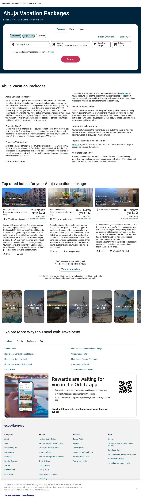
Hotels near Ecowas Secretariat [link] (84, 359)
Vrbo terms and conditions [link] (83, 452)
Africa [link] (24, 3)
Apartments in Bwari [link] (80, 364)
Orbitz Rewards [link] (10, 470)
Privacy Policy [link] (78, 439)
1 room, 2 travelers (107, 37)
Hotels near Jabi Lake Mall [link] (15, 359)
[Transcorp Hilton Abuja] (24, 222)
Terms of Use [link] (78, 448)
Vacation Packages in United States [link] (52, 457)
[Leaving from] (29, 44)
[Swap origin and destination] (51, 45)
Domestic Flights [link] (45, 452)
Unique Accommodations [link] (48, 474)
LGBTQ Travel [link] (44, 470)
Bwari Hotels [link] (9, 369)
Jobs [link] (6, 443)
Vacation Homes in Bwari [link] (82, 369)
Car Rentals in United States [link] (49, 448)
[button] (70, 332)
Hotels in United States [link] (47, 439)
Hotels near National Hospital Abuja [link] (86, 349)
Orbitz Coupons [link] (44, 465)
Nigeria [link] (31, 3)
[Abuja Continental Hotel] (70, 222)
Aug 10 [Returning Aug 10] (121, 45)
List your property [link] (10, 448)
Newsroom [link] (8, 457)
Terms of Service (27, 495)
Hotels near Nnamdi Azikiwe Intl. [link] (18, 364)
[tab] (60, 29)
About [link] (6, 439)
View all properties (70, 269)
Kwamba (75, 144)
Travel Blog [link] (43, 479)
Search (70, 59)
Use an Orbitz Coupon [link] (116, 459)
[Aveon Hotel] (117, 222)
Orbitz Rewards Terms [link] (81, 457)
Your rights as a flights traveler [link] (119, 463)
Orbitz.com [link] (6, 3)
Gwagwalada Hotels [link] (79, 354)
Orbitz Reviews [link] (44, 461)
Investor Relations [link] (11, 461)
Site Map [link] (7, 465)
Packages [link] (15, 3)
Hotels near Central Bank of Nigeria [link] (19, 354)
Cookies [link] (76, 443)
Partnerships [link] (9, 452)
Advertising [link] (8, 474)
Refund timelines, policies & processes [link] (122, 454)
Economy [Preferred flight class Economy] (125, 37)
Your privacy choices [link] (80, 461)
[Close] (137, 489)
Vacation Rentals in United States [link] (51, 443)
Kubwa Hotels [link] (10, 349)
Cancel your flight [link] (114, 450)
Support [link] (110, 439)
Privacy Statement (12, 495)
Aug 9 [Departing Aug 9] (101, 45)
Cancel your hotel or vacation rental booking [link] (121, 445)
